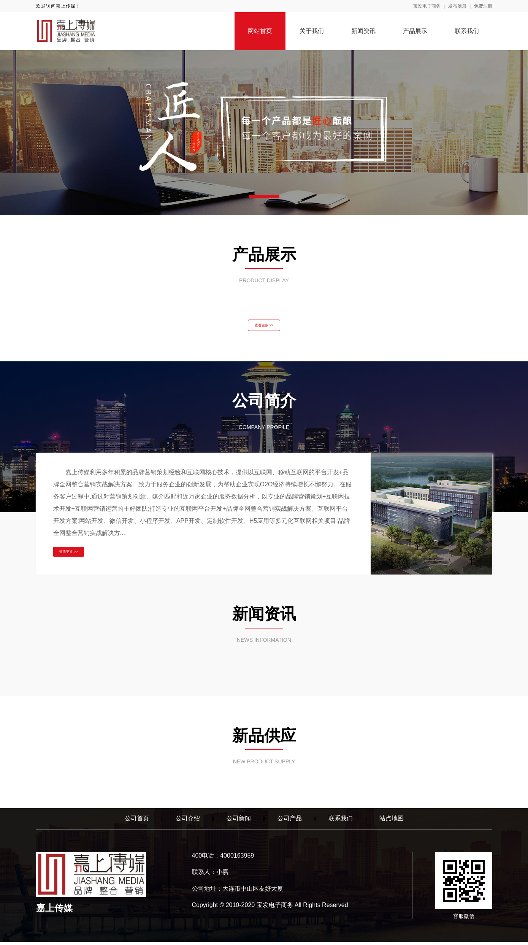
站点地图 (391, 821)
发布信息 (457, 6)
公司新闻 (239, 821)
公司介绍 (188, 821)
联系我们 (467, 31)
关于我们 (312, 31)
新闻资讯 (363, 31)
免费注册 (483, 6)
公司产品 (289, 821)
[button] (264, 196)
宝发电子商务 (427, 6)
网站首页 (260, 31)
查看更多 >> (263, 327)
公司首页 (137, 821)
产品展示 (415, 31)
